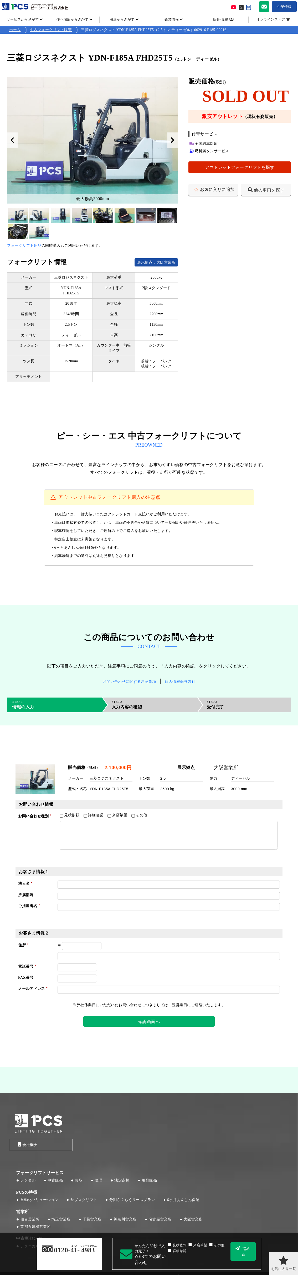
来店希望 (197, 1245)
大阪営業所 (193, 1220)
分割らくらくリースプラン (132, 1200)
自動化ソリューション (39, 1200)
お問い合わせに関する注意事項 (129, 682)
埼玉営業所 (61, 1220)
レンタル (27, 1181)
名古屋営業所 (160, 1220)
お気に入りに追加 (217, 189)
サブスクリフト (83, 1200)
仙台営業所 (29, 1220)
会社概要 (26, 1145)
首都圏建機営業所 (35, 1227)
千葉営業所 (92, 1220)
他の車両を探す (269, 190)
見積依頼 (177, 1245)
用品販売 (149, 1181)
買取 (79, 1181)
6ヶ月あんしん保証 (183, 1200)
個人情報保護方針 (180, 682)
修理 (98, 1181)
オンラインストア (270, 19)
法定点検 (122, 1181)
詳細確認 (177, 1251)
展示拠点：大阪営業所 (156, 262)
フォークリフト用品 (24, 246)
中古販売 (55, 1181)
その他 (217, 1245)
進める (246, 1251)
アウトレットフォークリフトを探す (239, 167)
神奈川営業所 (125, 1220)
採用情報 (220, 20)
